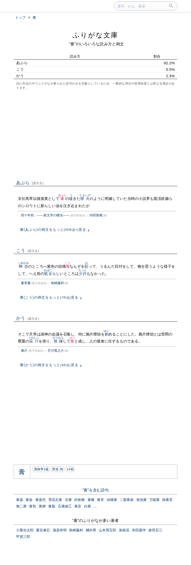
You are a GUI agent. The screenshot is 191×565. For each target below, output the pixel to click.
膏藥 (91, 500)
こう (27, 250)
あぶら (30, 182)
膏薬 (19, 500)
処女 (48, 273)
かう (27, 318)
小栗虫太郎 (25, 530)
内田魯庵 (96, 215)
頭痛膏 (112, 500)
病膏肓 (167, 500)
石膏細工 (65, 506)
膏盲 (77, 506)
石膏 (68, 500)
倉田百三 (155, 530)
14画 (70, 469)
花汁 (34, 341)
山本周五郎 (107, 530)
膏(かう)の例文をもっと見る (49, 365)
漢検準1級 (41, 469)
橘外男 (91, 530)
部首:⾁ (57, 469)
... (94, 506)
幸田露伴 (139, 530)
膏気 (32, 506)
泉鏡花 (124, 530)
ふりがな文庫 (95, 35)
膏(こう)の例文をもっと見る (49, 297)
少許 (82, 273)
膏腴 (42, 506)
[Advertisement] (95, 134)
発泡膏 (141, 500)
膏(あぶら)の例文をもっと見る (53, 230)
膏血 (29, 500)
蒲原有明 (60, 530)
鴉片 (24, 350)
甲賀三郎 (23, 537)
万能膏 (154, 500)
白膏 (87, 506)
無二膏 (21, 506)
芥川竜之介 (56, 350)
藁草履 (26, 283)
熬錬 (58, 341)
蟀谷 (23, 266)
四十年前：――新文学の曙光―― (45, 215)
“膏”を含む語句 (95, 490)
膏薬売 (40, 500)
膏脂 (51, 506)
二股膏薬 (127, 500)
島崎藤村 (57, 283)
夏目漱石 (43, 530)
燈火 (85, 198)
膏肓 (100, 500)
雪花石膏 (55, 500)
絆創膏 (79, 500)
